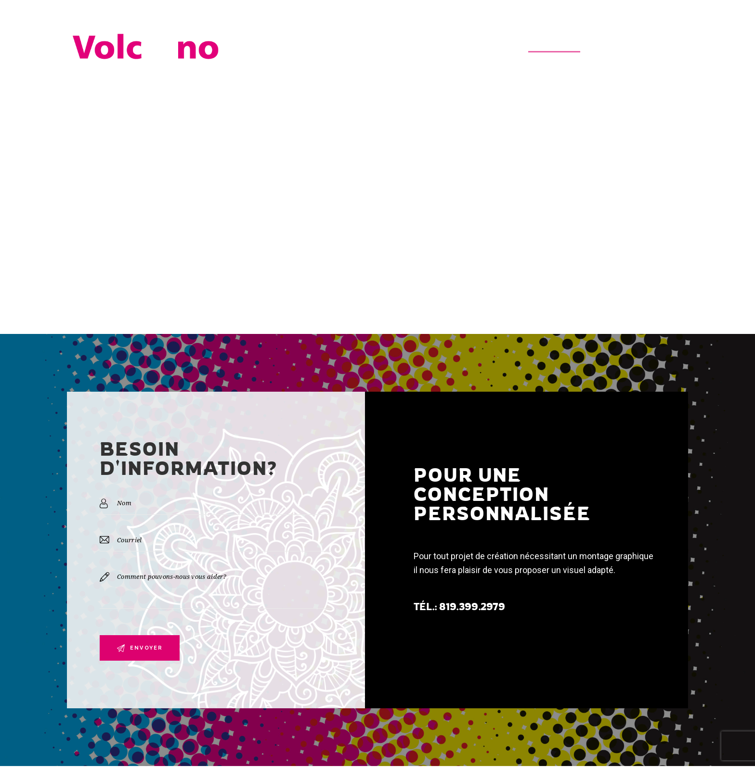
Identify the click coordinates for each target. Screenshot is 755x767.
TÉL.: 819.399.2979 (459, 607)
